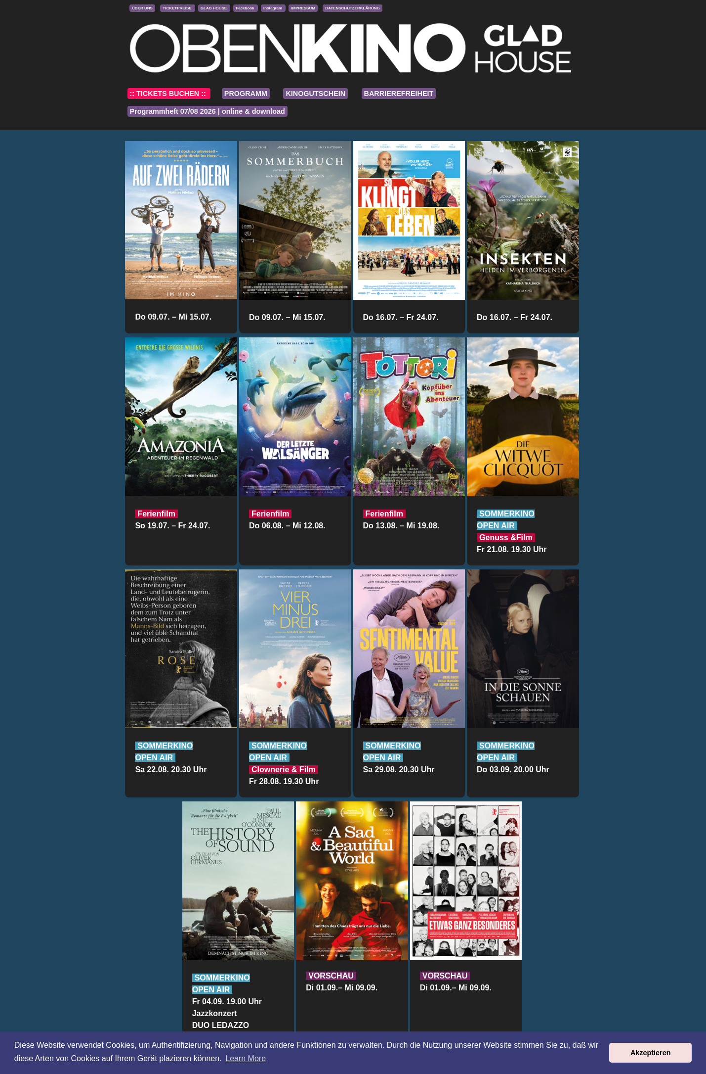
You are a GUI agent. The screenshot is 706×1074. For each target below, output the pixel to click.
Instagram (273, 8)
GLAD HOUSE (214, 8)
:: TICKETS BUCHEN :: (169, 93)
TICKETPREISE (177, 8)
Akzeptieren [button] (650, 1053)
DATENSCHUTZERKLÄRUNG (352, 8)
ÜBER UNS (142, 8)
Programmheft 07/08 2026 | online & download (207, 111)
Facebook (245, 8)
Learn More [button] (245, 1058)
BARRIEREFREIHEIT (399, 93)
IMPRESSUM (303, 8)
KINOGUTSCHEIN (315, 93)
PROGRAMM (245, 93)
